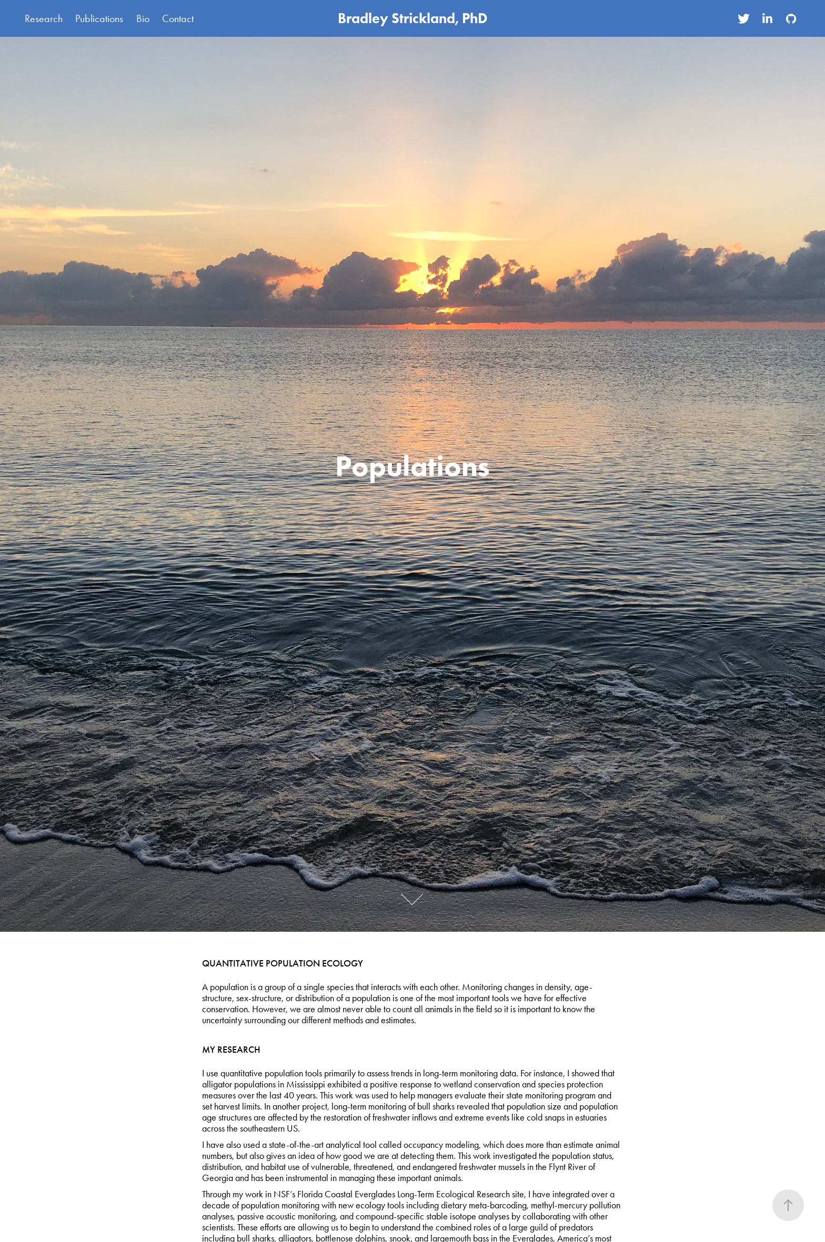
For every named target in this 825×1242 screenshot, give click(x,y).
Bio (142, 18)
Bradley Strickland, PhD (413, 18)
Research (44, 18)
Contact (178, 18)
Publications (99, 18)
